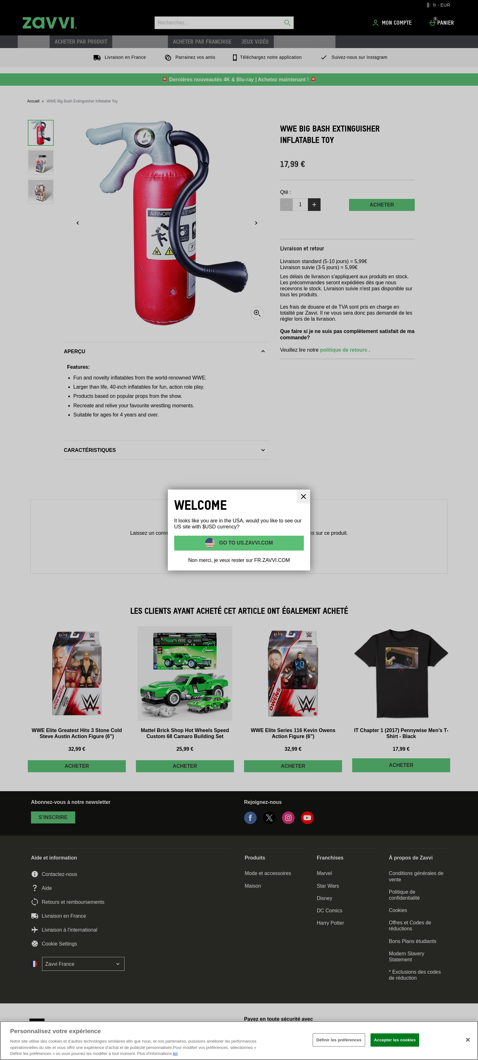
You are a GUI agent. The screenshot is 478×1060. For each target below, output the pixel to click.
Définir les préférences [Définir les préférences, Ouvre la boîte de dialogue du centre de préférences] (338, 1040)
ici (175, 1053)
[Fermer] (468, 1040)
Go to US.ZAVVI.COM (245, 542)
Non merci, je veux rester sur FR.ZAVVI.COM (239, 560)
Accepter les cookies (395, 1040)
